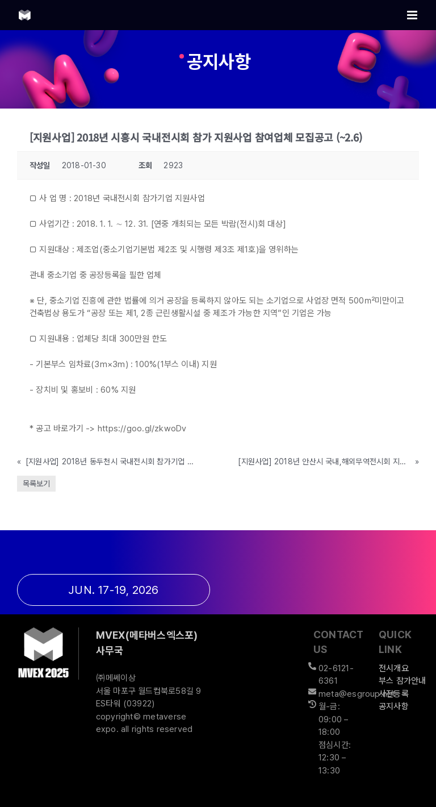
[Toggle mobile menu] (413, 15)
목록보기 (36, 483)
